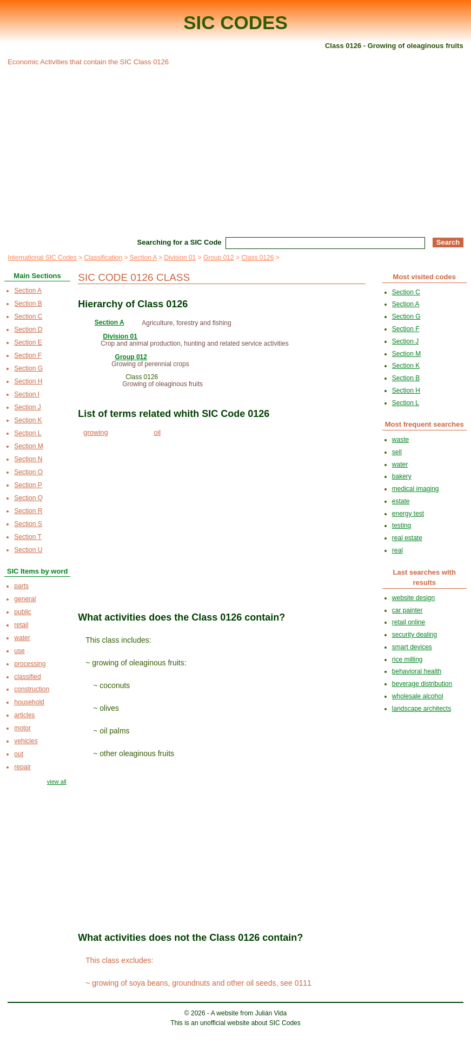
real (397, 550)
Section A (143, 257)
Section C (28, 316)
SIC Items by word (37, 571)
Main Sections (37, 276)
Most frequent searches (424, 424)
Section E (28, 342)
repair (22, 767)
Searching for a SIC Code (179, 242)
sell (397, 452)
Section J (27, 407)
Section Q (28, 498)
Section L (27, 433)
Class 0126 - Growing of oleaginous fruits (394, 46)
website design (413, 598)
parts (21, 586)
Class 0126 (257, 257)
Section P (28, 485)
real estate (407, 538)
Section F (28, 355)
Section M (28, 446)
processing (29, 664)
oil (157, 432)
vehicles (25, 741)
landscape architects (421, 708)
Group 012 (218, 257)
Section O (28, 472)
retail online (408, 622)
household (29, 702)
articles (24, 715)
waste (400, 439)
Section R (28, 511)
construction (31, 689)
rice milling (407, 659)
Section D (28, 329)
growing (95, 432)
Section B (28, 303)
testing (401, 525)
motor (22, 728)
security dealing (414, 634)
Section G (28, 368)
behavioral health (416, 671)
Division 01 (180, 257)
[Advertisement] (235, 150)
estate (401, 501)
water (22, 638)
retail (21, 625)
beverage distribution (422, 684)
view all (57, 781)
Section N (28, 459)
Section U (28, 550)
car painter (407, 610)
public (22, 612)
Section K (28, 420)
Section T (27, 537)
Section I (26, 394)
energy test (408, 513)
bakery (402, 476)
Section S (28, 524)
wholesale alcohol (417, 696)
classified (27, 677)
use (19, 651)
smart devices (412, 647)
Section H (28, 381)
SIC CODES (235, 22)
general (25, 599)
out (18, 754)
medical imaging (415, 489)
